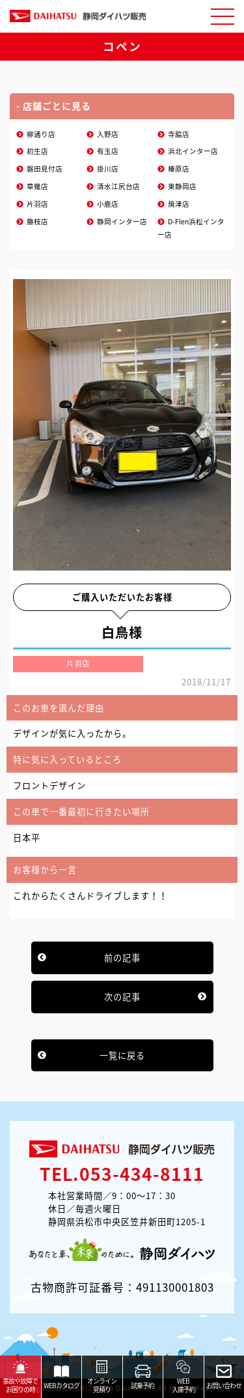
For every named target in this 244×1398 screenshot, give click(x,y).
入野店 (107, 134)
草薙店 (37, 186)
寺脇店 (178, 134)
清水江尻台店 (118, 186)
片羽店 (37, 204)
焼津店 (178, 204)
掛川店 (107, 168)
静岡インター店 (122, 221)
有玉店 (107, 151)
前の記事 (122, 957)
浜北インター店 (193, 151)
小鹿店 (107, 204)
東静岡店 (182, 186)
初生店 (37, 151)
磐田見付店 (44, 168)
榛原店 (178, 168)
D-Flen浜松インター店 (190, 228)
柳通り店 (41, 134)
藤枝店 (37, 221)
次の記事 (122, 996)
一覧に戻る (122, 1055)
